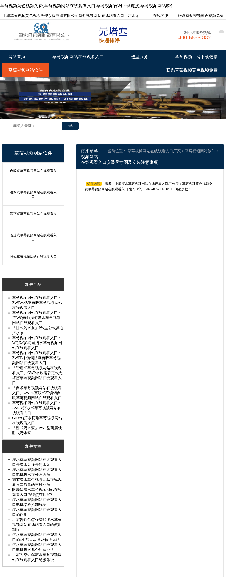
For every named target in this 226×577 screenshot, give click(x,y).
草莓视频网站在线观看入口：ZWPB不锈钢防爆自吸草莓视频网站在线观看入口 (37, 357)
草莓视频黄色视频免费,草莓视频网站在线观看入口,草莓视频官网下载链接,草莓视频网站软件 (87, 5)
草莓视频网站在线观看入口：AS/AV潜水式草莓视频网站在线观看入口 (37, 407)
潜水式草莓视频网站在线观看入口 (33, 194)
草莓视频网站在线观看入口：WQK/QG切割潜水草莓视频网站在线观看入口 (37, 342)
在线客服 (157, 16)
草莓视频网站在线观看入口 (78, 56)
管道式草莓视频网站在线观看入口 (33, 236)
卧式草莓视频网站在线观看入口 (33, 255)
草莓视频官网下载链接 (196, 56)
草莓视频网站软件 (25, 70)
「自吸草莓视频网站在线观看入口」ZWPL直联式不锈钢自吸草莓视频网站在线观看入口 (37, 392)
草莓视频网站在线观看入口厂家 (154, 151)
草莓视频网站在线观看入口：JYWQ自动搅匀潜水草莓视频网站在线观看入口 (37, 316)
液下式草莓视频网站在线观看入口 (33, 215)
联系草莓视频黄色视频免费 (201, 16)
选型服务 (139, 56)
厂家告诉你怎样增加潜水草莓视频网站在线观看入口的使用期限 (37, 523)
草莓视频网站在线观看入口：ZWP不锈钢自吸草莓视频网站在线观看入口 (37, 301)
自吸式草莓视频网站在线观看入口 (33, 173)
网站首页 (16, 56)
